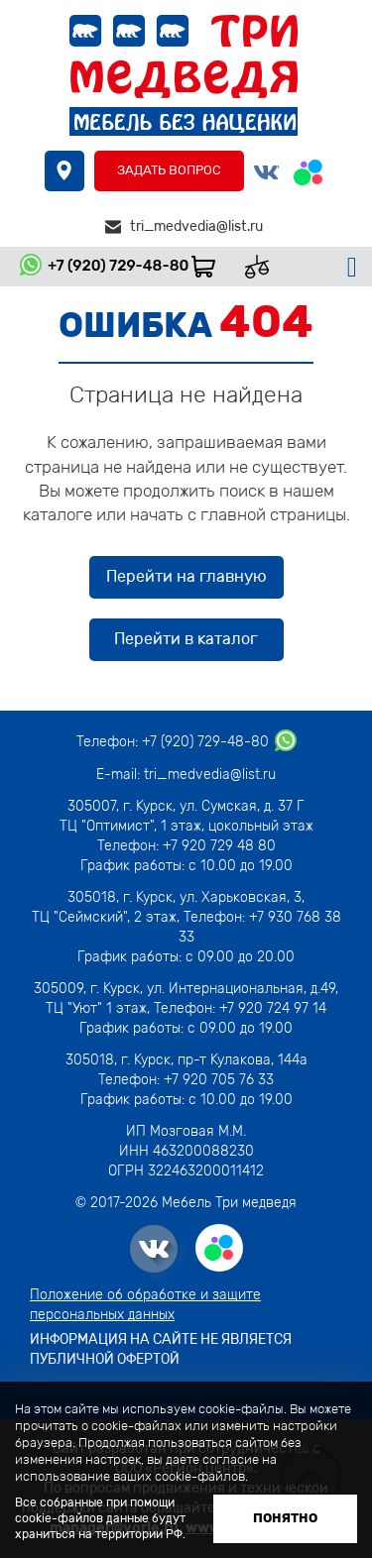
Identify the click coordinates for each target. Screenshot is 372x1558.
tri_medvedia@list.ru (196, 226)
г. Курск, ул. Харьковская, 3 (210, 897)
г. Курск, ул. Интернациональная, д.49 (212, 988)
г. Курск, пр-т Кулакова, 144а (214, 1060)
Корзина (209, 266)
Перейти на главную (186, 576)
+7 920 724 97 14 (272, 1008)
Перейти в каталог (186, 638)
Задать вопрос (169, 170)
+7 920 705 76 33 (219, 1079)
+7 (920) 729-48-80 (118, 266)
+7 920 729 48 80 (219, 845)
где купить (64, 171)
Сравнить (265, 266)
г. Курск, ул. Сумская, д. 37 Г (214, 806)
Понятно (285, 1517)
